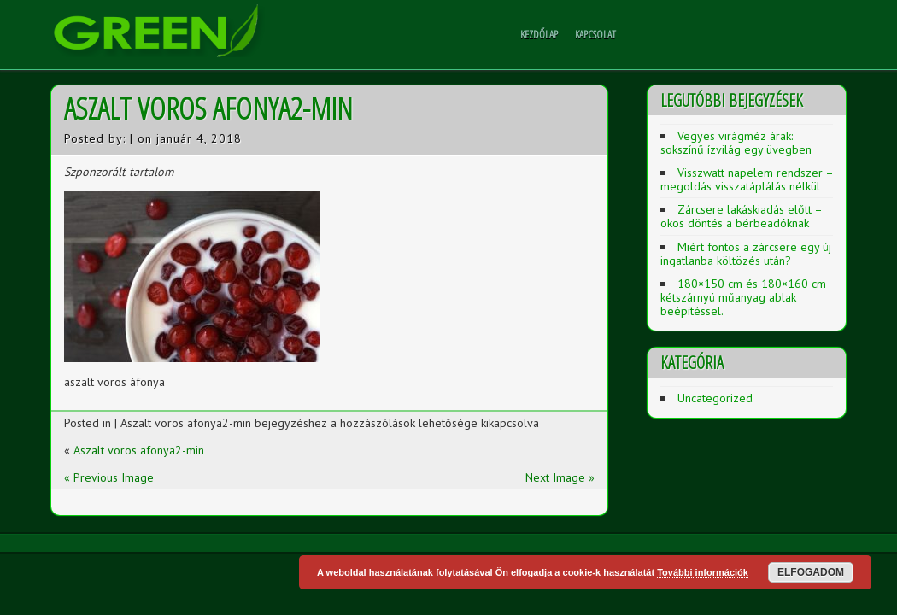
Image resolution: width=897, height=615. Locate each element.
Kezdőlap (539, 34)
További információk (702, 572)
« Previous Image (109, 477)
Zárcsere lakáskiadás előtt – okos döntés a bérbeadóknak (741, 216)
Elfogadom (810, 572)
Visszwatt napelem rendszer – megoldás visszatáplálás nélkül (746, 179)
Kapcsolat (595, 34)
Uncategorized (715, 398)
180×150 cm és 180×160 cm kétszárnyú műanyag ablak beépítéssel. (743, 297)
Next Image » (560, 477)
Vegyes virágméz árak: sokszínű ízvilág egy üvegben (736, 142)
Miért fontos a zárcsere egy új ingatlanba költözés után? (745, 253)
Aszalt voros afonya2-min (138, 450)
